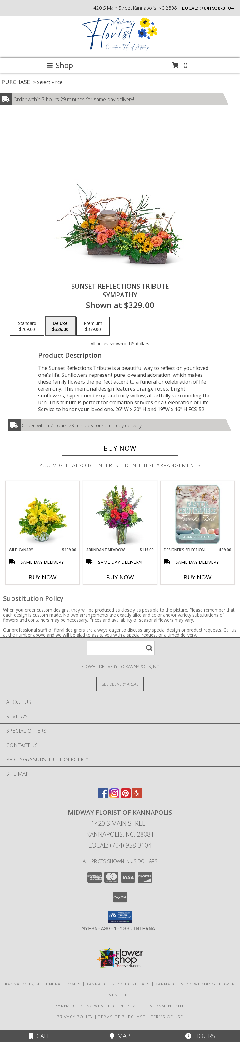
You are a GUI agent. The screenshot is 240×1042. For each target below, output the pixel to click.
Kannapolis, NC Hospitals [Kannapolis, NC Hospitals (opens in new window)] (118, 984)
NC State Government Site (152, 1006)
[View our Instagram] (114, 796)
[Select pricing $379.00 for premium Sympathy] (93, 326)
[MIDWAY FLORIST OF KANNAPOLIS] (120, 49)
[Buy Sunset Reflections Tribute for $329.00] (120, 448)
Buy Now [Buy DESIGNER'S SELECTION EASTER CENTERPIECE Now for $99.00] (197, 577)
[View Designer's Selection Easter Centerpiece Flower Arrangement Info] (198, 514)
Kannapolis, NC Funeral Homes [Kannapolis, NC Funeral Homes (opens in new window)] (43, 984)
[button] (120, 917)
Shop (60, 65)
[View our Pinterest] (126, 796)
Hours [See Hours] (200, 1036)
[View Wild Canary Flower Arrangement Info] (43, 514)
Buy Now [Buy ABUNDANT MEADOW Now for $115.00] (120, 577)
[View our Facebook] (103, 796)
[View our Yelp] (137, 796)
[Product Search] (121, 648)
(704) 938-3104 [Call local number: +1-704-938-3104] (216, 8)
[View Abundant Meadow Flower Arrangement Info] (120, 514)
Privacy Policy (75, 1017)
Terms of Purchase (121, 1017)
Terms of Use (167, 1017)
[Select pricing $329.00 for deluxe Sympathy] (60, 326)
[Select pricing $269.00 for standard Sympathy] (27, 326)
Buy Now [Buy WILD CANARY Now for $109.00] (42, 577)
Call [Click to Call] (39, 1036)
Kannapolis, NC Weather (85, 1006)
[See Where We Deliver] (120, 684)
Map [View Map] (120, 1036)
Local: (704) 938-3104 (120, 845)
